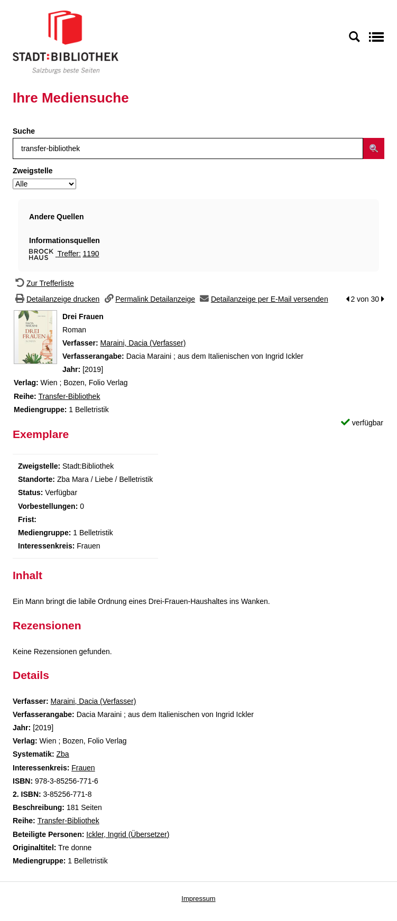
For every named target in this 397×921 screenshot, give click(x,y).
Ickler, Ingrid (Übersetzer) (127, 834)
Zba (62, 754)
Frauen (83, 768)
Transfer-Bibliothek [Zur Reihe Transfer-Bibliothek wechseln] (69, 396)
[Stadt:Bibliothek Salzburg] (65, 42)
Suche (24, 131)
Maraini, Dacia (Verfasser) (143, 343)
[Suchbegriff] (188, 148)
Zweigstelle (32, 170)
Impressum (198, 899)
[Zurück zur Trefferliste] (43, 283)
